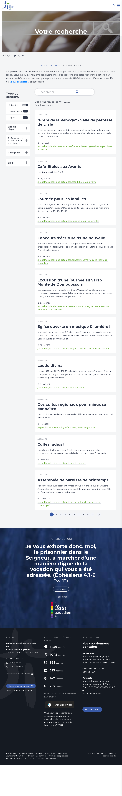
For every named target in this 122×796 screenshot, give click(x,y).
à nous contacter (19, 81)
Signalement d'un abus (20, 717)
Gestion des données (47, 789)
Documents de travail (37, 787)
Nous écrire (15, 694)
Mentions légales (26, 784)
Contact (32, 789)
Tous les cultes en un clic (18, 705)
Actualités (18, 105)
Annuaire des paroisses (58, 787)
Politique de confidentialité (56, 784)
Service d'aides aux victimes (19, 722)
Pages (18, 118)
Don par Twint (92, 740)
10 (95, 545)
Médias (39, 784)
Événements (18, 111)
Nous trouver (16, 698)
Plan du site (11, 784)
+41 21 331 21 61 (17, 690)
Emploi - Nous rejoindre (16, 789)
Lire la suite (61, 620)
